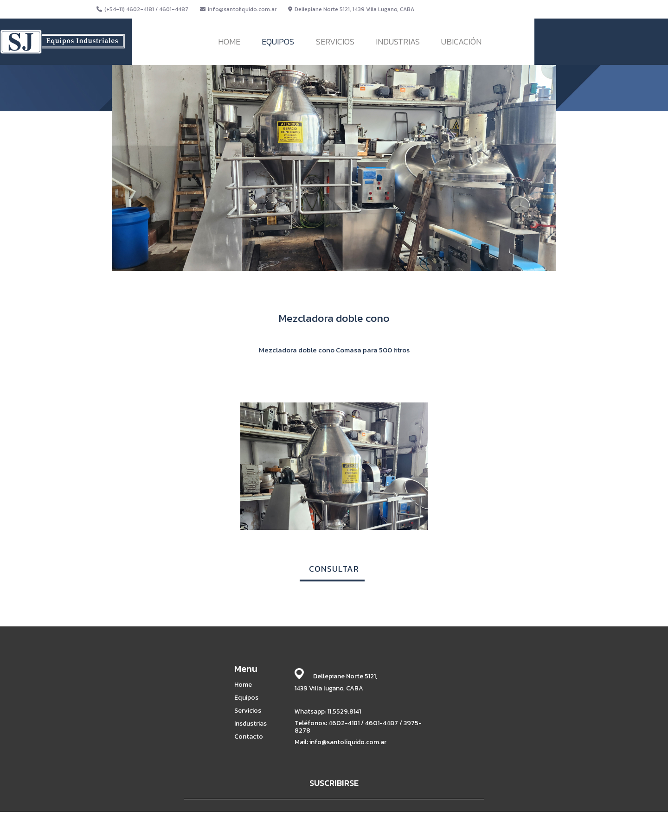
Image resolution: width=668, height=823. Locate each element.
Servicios (247, 710)
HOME (229, 41)
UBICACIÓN (461, 41)
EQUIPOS (278, 41)
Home (243, 684)
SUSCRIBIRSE (334, 783)
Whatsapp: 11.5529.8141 (328, 711)
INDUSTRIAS (398, 41)
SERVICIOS (335, 41)
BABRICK (449, 814)
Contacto (248, 736)
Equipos (246, 697)
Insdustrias (250, 723)
